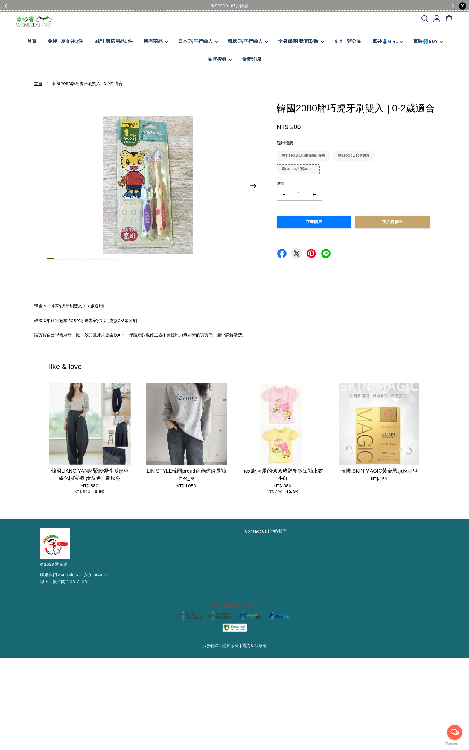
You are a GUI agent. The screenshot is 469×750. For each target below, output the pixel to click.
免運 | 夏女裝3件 (65, 41)
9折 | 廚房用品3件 (113, 41)
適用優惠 (285, 143)
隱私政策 (230, 645)
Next (253, 186)
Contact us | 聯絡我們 (266, 531)
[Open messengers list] (454, 732)
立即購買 (314, 221)
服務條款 (210, 645)
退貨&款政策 (254, 645)
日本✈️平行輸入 (198, 41)
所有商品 (156, 41)
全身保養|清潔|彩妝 (301, 41)
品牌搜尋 (220, 59)
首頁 (31, 41)
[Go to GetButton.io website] (454, 744)
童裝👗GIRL (387, 41)
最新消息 (251, 59)
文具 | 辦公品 (347, 41)
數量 (281, 183)
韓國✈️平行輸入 (248, 41)
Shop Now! (253, 5)
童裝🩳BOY (428, 41)
